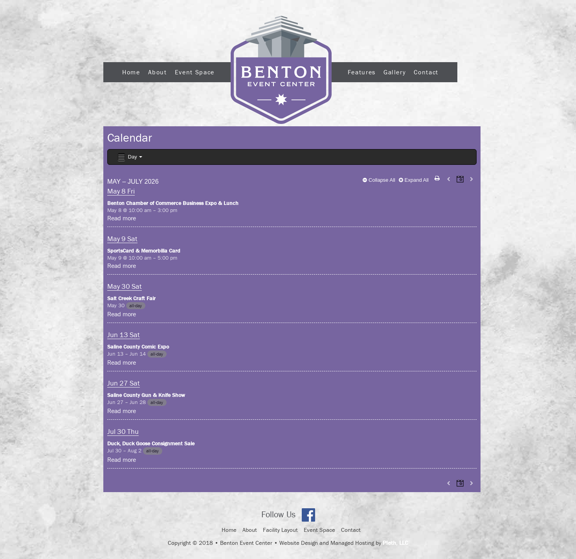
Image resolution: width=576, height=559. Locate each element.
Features (362, 72)
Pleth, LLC (395, 542)
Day (129, 157)
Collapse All (379, 180)
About (157, 72)
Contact (426, 72)
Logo (281, 70)
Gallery (394, 72)
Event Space (195, 72)
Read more (121, 218)
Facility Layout (280, 529)
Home (131, 72)
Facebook (308, 515)
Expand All (414, 180)
